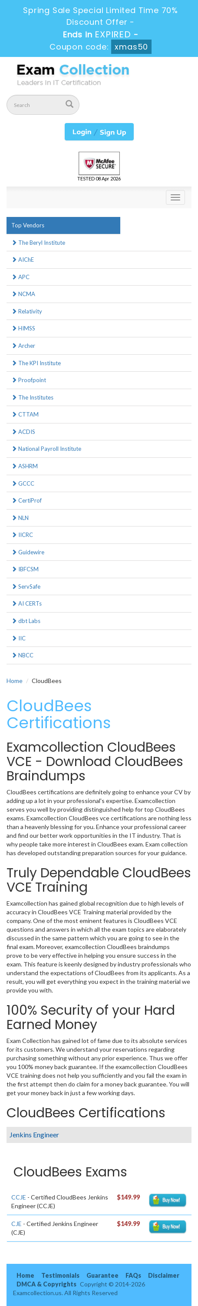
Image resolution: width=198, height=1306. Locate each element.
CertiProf (26, 500)
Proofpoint (28, 379)
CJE (16, 1223)
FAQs (133, 1275)
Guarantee (102, 1275)
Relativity (26, 311)
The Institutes (32, 397)
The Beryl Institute (38, 242)
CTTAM (25, 414)
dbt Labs (25, 620)
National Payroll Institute (46, 448)
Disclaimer (163, 1275)
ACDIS (23, 431)
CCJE (18, 1197)
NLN (20, 517)
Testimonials (60, 1275)
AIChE (22, 259)
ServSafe (25, 586)
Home (15, 680)
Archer (23, 345)
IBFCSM (25, 569)
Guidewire (27, 552)
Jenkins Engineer (34, 1134)
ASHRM (24, 466)
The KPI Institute (36, 363)
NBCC (22, 655)
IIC (18, 638)
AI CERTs (26, 603)
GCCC (22, 483)
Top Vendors (27, 225)
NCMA (23, 293)
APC (20, 276)
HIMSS (23, 328)
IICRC (22, 534)
